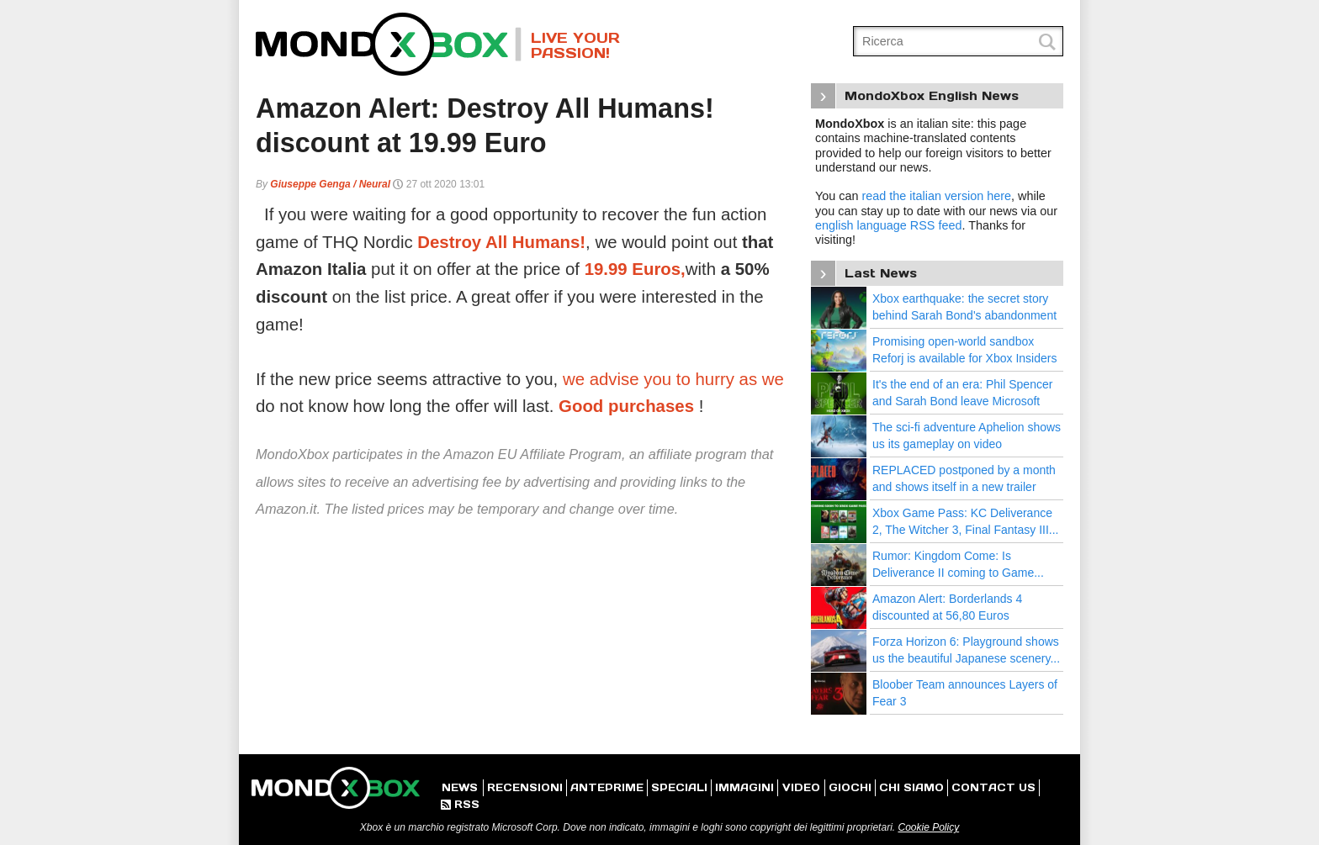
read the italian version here (936, 196)
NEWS (460, 787)
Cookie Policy (928, 827)
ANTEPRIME (607, 787)
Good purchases (626, 406)
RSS (460, 804)
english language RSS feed (888, 225)
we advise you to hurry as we (673, 379)
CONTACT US (993, 787)
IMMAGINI (744, 787)
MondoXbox (389, 44)
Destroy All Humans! (501, 242)
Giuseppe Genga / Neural (330, 184)
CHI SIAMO (911, 787)
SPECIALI (679, 787)
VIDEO (801, 787)
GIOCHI (850, 787)
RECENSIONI (525, 787)
